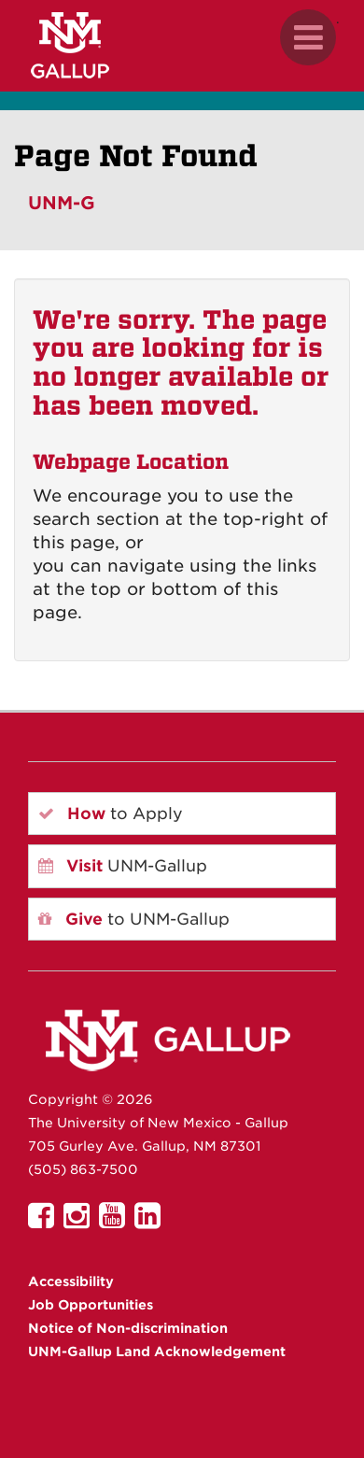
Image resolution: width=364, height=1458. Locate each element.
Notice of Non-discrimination (128, 1328)
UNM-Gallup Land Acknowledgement (157, 1351)
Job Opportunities (90, 1304)
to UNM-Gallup (134, 919)
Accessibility (71, 1281)
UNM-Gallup (122, 865)
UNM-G (61, 203)
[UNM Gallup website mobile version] (182, 45)
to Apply (110, 813)
